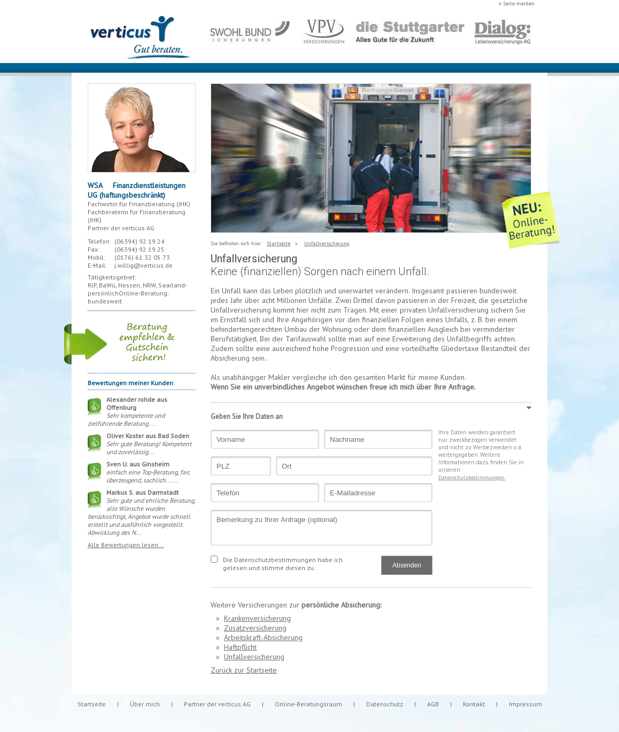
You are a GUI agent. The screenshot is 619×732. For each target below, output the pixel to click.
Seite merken (519, 3)
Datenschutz (384, 704)
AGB (433, 704)
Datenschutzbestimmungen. (471, 477)
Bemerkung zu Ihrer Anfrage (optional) (321, 528)
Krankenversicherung (257, 618)
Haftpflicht (240, 647)
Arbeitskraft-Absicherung (263, 637)
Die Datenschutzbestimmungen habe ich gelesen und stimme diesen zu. (283, 564)
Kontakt (474, 704)
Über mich (145, 704)
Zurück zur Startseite (244, 670)
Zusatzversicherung (255, 628)
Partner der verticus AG (217, 704)
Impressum (525, 704)
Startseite (278, 243)
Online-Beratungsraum (308, 704)
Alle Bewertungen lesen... (126, 545)
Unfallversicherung (327, 243)
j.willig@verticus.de (143, 265)
